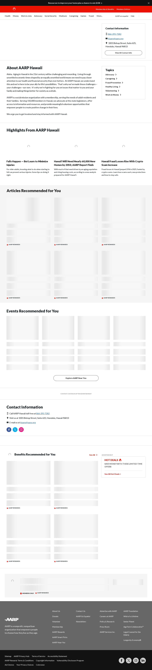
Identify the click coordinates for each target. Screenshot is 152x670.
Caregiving (110, 78)
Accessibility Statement (57, 656)
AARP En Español (83, 616)
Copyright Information (45, 660)
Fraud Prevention (113, 82)
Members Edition (123, 9)
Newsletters (81, 621)
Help (132, 16)
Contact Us (80, 611)
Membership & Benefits (105, 9)
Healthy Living (111, 86)
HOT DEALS (111, 460)
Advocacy (109, 74)
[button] (139, 11)
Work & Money (112, 95)
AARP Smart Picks (59, 637)
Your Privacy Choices (25, 665)
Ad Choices (9, 665)
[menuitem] (7, 17)
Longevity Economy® (132, 640)
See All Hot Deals (111, 474)
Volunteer (56, 621)
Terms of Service (38, 656)
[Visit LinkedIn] (143, 660)
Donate (55, 616)
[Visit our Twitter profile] (15, 429)
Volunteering (111, 91)
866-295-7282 (114, 34)
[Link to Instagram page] (21, 429)
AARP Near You (58, 642)
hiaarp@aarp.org (115, 38)
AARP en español (121, 16)
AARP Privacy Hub (21, 656)
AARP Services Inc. (107, 632)
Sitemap (8, 656)
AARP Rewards (58, 632)
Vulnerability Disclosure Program (70, 660)
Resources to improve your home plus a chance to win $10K (74, 3)
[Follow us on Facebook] (9, 429)
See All (92, 455)
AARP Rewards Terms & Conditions (19, 660)
